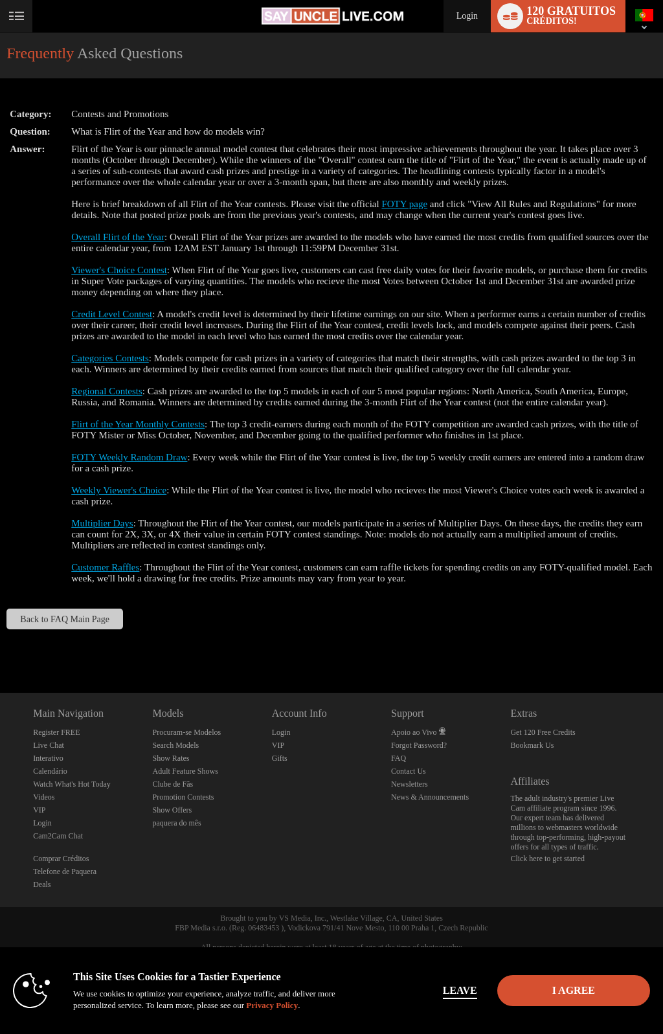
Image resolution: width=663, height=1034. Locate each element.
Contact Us (408, 771)
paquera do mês (176, 822)
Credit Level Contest (111, 314)
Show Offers (172, 810)
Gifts (279, 758)
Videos (43, 797)
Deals (42, 884)
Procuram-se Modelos (186, 732)
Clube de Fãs (172, 784)
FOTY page (404, 204)
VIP (39, 810)
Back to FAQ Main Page (64, 619)
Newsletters (409, 784)
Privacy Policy (272, 1005)
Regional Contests (106, 391)
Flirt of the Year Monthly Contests (138, 424)
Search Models (175, 745)
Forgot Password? (419, 745)
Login (467, 16)
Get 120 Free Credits (542, 732)
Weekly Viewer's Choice (118, 490)
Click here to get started (547, 858)
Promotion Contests (183, 797)
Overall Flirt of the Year (117, 237)
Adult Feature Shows (185, 771)
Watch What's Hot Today (72, 784)
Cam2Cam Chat (58, 835)
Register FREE (56, 732)
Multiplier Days (102, 523)
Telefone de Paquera (64, 871)
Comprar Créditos (61, 858)
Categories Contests (110, 358)
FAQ (398, 758)
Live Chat (48, 745)
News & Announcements (430, 797)
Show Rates (170, 758)
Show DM (0, 644)
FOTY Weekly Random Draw (129, 457)
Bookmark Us (532, 745)
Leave (460, 990)
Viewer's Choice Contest (119, 270)
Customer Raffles (105, 567)
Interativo (48, 758)
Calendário (50, 771)
